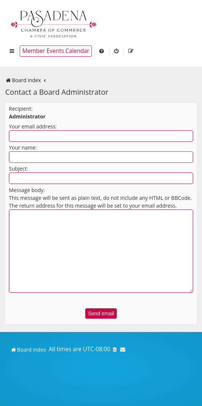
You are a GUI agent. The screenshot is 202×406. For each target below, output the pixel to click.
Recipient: (21, 108)
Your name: (23, 147)
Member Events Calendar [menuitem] (55, 51)
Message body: (27, 190)
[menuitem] (101, 51)
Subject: (18, 168)
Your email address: (33, 126)
